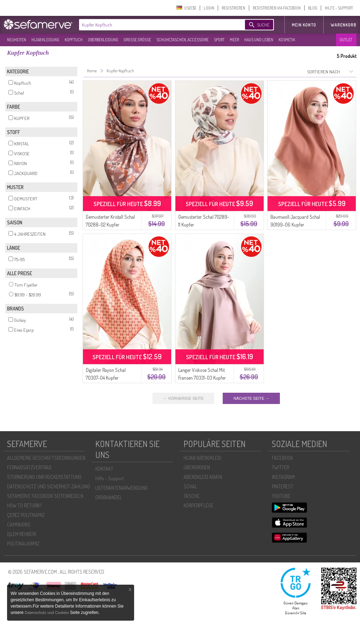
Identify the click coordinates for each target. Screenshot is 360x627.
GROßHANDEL (108, 497)
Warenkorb (343, 25)
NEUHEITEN (16, 39)
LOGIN (209, 8)
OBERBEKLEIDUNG (103, 39)
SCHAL (190, 486)
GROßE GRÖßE (137, 39)
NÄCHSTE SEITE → (251, 398)
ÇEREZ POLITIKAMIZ (26, 515)
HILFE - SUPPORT (339, 8)
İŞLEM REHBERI (21, 534)
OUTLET (346, 39)
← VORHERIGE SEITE (183, 398)
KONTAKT (104, 469)
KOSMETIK (286, 39)
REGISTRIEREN (233, 8)
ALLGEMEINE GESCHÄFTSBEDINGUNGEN (46, 458)
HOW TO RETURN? (24, 505)
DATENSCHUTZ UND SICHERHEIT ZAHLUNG (48, 486)
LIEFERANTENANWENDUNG (121, 488)
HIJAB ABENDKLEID (202, 458)
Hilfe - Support (109, 478)
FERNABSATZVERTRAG (29, 467)
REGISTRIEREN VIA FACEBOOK (277, 8)
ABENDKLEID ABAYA (203, 477)
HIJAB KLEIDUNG (45, 39)
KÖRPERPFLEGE (199, 505)
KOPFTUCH (74, 39)
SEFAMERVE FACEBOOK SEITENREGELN (45, 496)
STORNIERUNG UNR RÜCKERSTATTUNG (44, 477)
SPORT (219, 39)
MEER (234, 39)
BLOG (312, 8)
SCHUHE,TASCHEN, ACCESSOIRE (182, 39)
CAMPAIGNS (18, 524)
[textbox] (156, 24)
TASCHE (191, 496)
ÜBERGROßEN (197, 467)
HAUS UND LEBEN (258, 39)
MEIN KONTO (304, 25)
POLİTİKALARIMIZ (23, 544)
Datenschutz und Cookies (47, 612)
